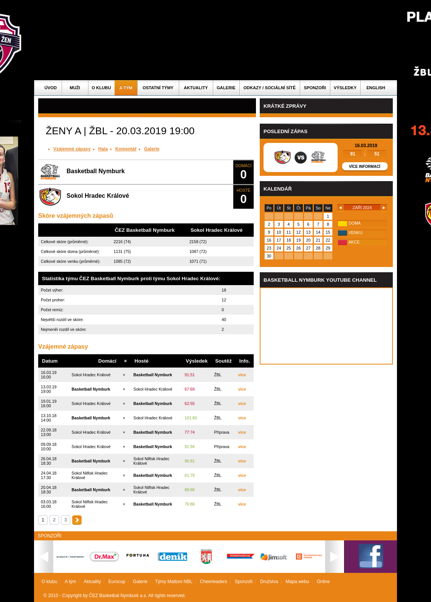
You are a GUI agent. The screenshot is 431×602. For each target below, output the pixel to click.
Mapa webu (297, 581)
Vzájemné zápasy (72, 149)
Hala (103, 149)
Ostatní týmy (158, 87)
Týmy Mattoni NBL (173, 581)
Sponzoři (315, 87)
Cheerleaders (213, 581)
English (375, 87)
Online (323, 581)
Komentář (125, 149)
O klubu (101, 87)
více (242, 374)
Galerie (226, 87)
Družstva (269, 581)
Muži (75, 87)
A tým (125, 87)
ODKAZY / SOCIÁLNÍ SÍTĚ (269, 87)
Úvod (51, 87)
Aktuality (196, 87)
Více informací (364, 166)
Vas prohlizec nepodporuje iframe (326, 326)
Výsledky (345, 87)
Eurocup (117, 581)
